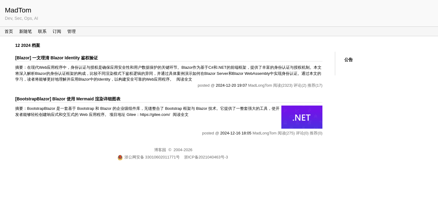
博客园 (160, 150)
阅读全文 (184, 79)
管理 (71, 31)
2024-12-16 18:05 (236, 133)
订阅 (57, 31)
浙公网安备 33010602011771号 (148, 157)
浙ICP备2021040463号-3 (206, 157)
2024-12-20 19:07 (231, 85)
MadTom (18, 10)
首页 (9, 31)
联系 (42, 31)
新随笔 (25, 31)
